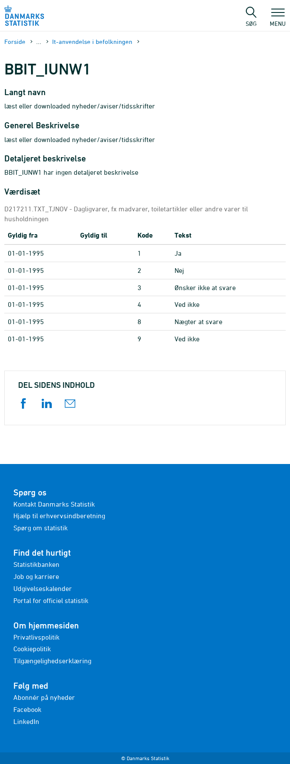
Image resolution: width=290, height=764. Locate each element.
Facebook (27, 709)
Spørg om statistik (40, 528)
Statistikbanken (36, 564)
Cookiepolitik (32, 649)
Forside (14, 41)
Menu (278, 19)
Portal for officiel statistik (50, 600)
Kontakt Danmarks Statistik (54, 504)
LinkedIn (26, 721)
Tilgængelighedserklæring (52, 661)
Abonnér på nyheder (44, 697)
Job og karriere (36, 576)
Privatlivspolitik (36, 637)
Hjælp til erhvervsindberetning (59, 516)
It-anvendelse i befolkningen (92, 41)
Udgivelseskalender (42, 588)
